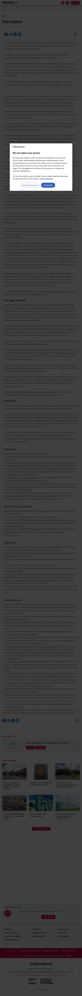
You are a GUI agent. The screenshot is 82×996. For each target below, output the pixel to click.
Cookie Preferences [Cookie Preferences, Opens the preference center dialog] (30, 185)
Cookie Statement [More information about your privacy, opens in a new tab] (46, 179)
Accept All (48, 185)
